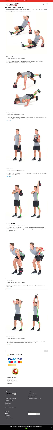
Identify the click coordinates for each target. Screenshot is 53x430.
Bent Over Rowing (10, 280)
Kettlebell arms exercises (11, 58)
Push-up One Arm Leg (11, 112)
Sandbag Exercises (32, 396)
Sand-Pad (8, 413)
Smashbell (8, 417)
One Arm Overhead (10, 223)
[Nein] (51, 427)
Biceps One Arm (9, 168)
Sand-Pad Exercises (33, 394)
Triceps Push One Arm (11, 56)
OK (26, 428)
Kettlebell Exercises (21, 58)
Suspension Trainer (10, 418)
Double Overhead (10, 336)
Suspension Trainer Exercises (35, 398)
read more (8, 64)
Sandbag (8, 415)
